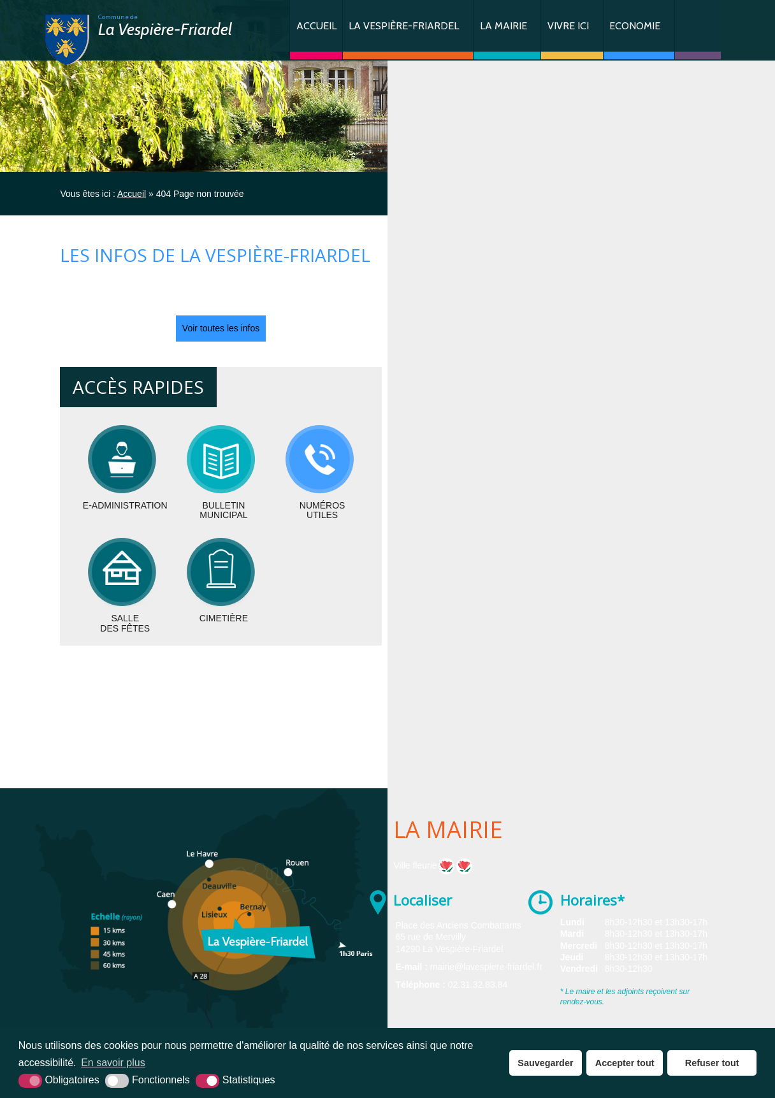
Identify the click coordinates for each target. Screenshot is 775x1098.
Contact (698, 29)
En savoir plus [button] (113, 1062)
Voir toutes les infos (220, 328)
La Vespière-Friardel (404, 26)
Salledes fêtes (125, 623)
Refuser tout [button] (712, 1063)
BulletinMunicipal (223, 510)
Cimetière (223, 618)
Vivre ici (568, 26)
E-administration (125, 505)
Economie (634, 26)
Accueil (316, 26)
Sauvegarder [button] (545, 1063)
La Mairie (503, 26)
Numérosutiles (322, 510)
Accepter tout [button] (625, 1063)
